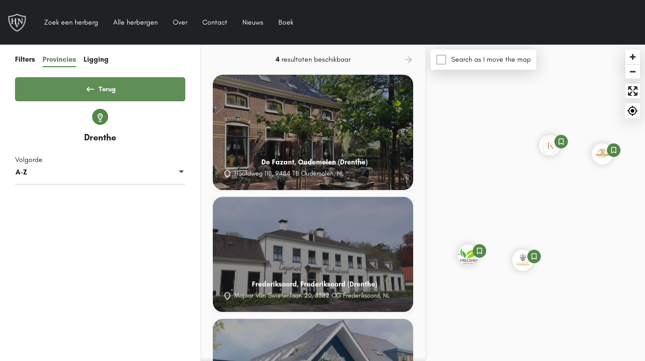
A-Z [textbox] (21, 175)
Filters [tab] (25, 59)
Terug (100, 87)
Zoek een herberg (71, 22)
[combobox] (100, 176)
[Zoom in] (632, 57)
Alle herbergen (135, 22)
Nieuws (252, 22)
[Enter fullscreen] (632, 91)
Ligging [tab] (96, 59)
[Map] (535, 203)
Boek (285, 22)
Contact (214, 22)
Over (180, 22)
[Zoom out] (632, 71)
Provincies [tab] (59, 59)
